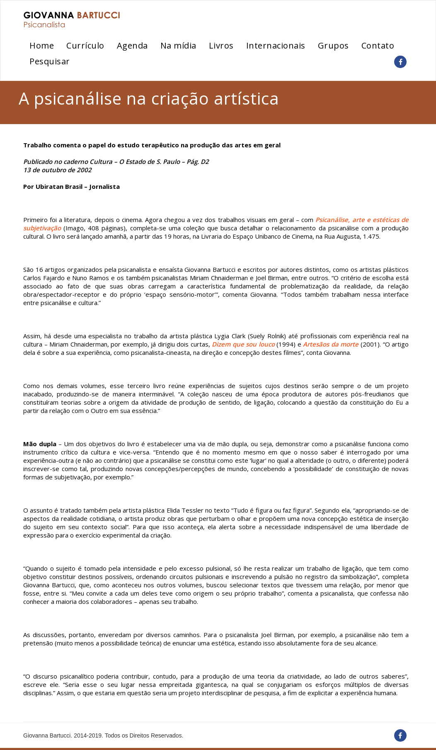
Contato (378, 45)
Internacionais (275, 45)
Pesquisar (49, 61)
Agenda (132, 45)
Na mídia (178, 45)
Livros (221, 45)
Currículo (85, 45)
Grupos (333, 45)
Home (41, 45)
